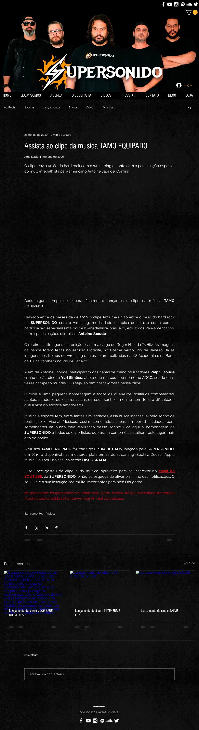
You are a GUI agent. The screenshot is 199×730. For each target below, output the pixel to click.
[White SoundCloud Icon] (189, 4)
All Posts (10, 107)
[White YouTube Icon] (170, 4)
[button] (191, 12)
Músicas (108, 107)
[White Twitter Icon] (196, 4)
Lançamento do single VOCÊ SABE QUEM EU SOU (31, 613)
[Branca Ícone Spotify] (183, 4)
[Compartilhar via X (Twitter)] (36, 528)
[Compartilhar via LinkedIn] (46, 528)
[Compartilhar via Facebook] (26, 528)
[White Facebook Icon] (163, 4)
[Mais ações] (172, 134)
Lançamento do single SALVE (159, 611)
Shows (73, 107)
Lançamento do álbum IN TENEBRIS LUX (97, 613)
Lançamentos (52, 107)
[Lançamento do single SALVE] (165, 587)
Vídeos (90, 107)
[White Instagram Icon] (176, 4)
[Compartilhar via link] (56, 528)
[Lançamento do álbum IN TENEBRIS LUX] (99, 587)
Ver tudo (189, 563)
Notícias (29, 107)
